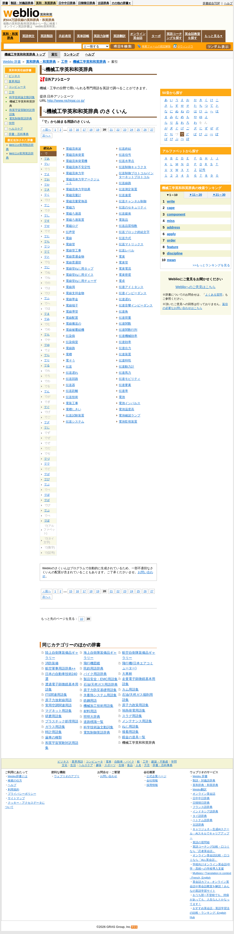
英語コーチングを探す (174, 36)
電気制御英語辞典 (97, 732)
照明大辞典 (92, 716)
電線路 (70, 348)
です (47, 220)
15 (70, 129)
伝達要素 (125, 385)
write (171, 201)
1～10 (171, 195)
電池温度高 (126, 409)
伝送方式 (125, 238)
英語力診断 (101, 36)
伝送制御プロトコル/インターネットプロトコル (136, 175)
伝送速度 (125, 195)
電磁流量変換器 (76, 201)
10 (81, 618)
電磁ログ (72, 226)
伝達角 (123, 311)
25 (138, 129)
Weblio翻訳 (200, 789)
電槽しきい (73, 409)
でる (47, 365)
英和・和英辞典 (46, 3)
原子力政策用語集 (135, 705)
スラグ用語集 (132, 716)
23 (124, 129)
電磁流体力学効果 (78, 189)
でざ (47, 422)
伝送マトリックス (131, 244)
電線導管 (72, 311)
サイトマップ (16, 798)
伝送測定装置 (128, 189)
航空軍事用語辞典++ (60, 668)
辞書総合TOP (211, 3)
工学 (64, 62)
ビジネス (14, 76)
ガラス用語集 (55, 727)
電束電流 (125, 268)
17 (84, 129)
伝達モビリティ (129, 379)
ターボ (156, 36)
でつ (47, 246)
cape (171, 208)
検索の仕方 (15, 780)
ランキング (71, 54)
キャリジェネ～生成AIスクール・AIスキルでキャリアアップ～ (209, 833)
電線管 (70, 244)
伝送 (69, 366)
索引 (54, 54)
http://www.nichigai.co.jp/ (66, 100)
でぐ (47, 407)
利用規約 (13, 789)
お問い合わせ (108, 776)
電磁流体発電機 (76, 161)
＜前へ (46, 129)
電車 (108, 761)
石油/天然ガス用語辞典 (101, 684)
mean (171, 260)
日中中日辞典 (66, 3)
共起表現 (65, 36)
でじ (47, 427)
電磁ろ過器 (73, 213)
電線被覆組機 (75, 329)
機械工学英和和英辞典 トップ (24, 54)
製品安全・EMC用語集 (101, 679)
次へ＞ (46, 135)
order (171, 240)
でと (47, 257)
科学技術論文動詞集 (98, 727)
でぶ (47, 484)
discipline (175, 253)
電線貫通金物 (75, 256)
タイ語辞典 (200, 815)
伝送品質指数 (128, 226)
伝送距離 (72, 391)
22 (117, 129)
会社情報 (152, 780)
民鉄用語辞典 (93, 668)
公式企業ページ (156, 776)
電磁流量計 (73, 195)
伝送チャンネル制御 (132, 201)
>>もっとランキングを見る (211, 265)
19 (97, 129)
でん (47, 391)
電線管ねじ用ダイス (79, 274)
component (176, 214)
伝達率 (123, 391)
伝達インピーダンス (132, 293)
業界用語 (14, 81)
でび (47, 479)
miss (171, 221)
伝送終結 (125, 148)
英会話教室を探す (192, 36)
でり (47, 360)
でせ (47, 226)
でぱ (47, 500)
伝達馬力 (125, 372)
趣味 (99, 765)
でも (47, 334)
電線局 (70, 287)
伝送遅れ (72, 372)
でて (47, 251)
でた (47, 236)
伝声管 (70, 232)
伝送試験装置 (75, 415)
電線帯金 (72, 299)
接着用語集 (130, 732)
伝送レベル (126, 250)
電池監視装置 (128, 421)
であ (47, 158)
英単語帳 (83, 36)
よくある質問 (213, 294)
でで (47, 463)
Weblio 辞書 (12, 62)
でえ (47, 174)
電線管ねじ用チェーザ (81, 281)
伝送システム (75, 421)
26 (145, 129)
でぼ (47, 495)
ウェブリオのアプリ (66, 776)
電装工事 (72, 403)
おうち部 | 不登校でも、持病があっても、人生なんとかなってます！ (210, 899)
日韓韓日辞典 (86, 3)
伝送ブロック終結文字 (134, 232)
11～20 (195, 194)
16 (77, 129)
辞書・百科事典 (19, 134)
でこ (47, 205)
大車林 (127, 673)
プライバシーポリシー (22, 793)
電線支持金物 (75, 293)
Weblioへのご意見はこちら (196, 287)
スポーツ (110, 765)
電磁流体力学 (75, 173)
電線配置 (72, 317)
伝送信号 (125, 155)
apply (171, 234)
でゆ (47, 345)
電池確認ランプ (129, 415)
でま (47, 313)
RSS (134, 927)
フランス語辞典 (202, 806)
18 (91, 129)
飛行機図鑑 (92, 663)
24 (131, 129)
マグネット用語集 (58, 711)
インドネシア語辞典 (205, 811)
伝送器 (70, 385)
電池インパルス (129, 403)
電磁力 (70, 207)
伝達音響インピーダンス (136, 305)
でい (47, 164)
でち (47, 241)
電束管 (123, 262)
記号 (202, 170)
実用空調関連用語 (58, 705)
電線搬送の (73, 323)
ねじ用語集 (130, 726)
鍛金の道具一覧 (133, 737)
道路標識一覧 (93, 722)
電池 (122, 397)
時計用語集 (53, 732)
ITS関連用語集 (56, 694)
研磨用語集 (53, 716)
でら (47, 355)
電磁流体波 (73, 148)
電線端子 (72, 305)
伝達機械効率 (128, 336)
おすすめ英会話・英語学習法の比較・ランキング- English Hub (210, 912)
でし (47, 215)
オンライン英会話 (138, 36)
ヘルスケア (16, 128)
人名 (138, 765)
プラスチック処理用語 (61, 721)
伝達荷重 (125, 317)
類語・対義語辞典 (22, 3)
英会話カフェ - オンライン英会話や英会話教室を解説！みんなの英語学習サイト (210, 886)
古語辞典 (103, 3)
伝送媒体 (125, 213)
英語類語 (46, 36)
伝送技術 (72, 397)
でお (47, 179)
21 (111, 129)
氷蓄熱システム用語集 (100, 695)
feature (172, 247)
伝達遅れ (125, 299)
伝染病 (70, 336)
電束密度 (125, 274)
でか (47, 184)
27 (151, 129)
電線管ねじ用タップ (79, 268)
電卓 (122, 281)
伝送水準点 (126, 161)
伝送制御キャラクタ (132, 167)
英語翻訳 (119, 36)
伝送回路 (72, 379)
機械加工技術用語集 (98, 706)
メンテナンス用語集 (137, 721)
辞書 (5, 3)
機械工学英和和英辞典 (89, 62)
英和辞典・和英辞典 (41, 62)
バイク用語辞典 (95, 674)
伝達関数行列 (128, 329)
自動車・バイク (124, 761)
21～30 (218, 194)
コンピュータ (17, 87)
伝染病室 (72, 342)
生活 (73, 765)
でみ (47, 319)
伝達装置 (125, 354)
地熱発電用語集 (133, 710)
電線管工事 (73, 250)
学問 (11, 123)
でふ (47, 298)
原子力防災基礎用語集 (100, 690)
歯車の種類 (53, 737)
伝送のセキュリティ (132, 207)
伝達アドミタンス (131, 287)
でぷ (47, 510)
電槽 (69, 354)
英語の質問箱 (201, 842)
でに (47, 267)
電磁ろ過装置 (75, 219)
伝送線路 (125, 183)
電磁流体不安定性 (78, 167)
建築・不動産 (159, 761)
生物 (121, 765)
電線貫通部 (73, 262)
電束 (122, 256)
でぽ (47, 520)
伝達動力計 (126, 366)
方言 (147, 765)
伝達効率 (125, 342)
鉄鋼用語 (90, 700)
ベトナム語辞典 (202, 820)
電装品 (123, 219)
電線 (69, 238)
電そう (70, 360)
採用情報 (152, 784)
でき (47, 189)
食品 (130, 765)
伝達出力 (125, 348)
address (173, 227)
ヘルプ (228, 3)
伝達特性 (125, 360)
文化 (64, 765)
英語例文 (28, 36)
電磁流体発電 (75, 155)
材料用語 (90, 711)
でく (47, 194)
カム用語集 (130, 689)
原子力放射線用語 (58, 700)
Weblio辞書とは (17, 776)
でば (47, 474)
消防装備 (51, 663)
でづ (47, 458)
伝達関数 (125, 323)
